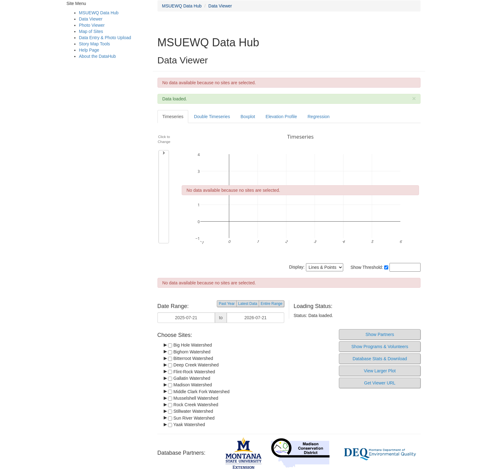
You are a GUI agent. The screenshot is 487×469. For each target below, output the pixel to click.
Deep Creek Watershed (193, 364)
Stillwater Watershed (190, 411)
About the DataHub (97, 56)
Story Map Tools (94, 43)
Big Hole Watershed (190, 345)
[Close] (414, 98)
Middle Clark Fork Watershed (199, 391)
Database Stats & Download (380, 358)
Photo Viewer (92, 25)
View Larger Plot (379, 370)
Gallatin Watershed (189, 378)
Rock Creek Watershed (193, 404)
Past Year (226, 303)
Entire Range (271, 303)
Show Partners (380, 334)
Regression (318, 116)
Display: (316, 267)
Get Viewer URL (379, 382)
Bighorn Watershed (189, 351)
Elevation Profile (281, 116)
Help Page (89, 50)
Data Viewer (90, 18)
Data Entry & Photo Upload (105, 37)
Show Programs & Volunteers (379, 346)
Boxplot (247, 116)
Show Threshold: (369, 267)
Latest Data (247, 303)
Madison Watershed (190, 384)
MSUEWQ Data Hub (99, 12)
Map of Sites (91, 31)
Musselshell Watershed (193, 398)
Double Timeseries (212, 116)
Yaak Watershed (186, 424)
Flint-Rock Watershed (191, 371)
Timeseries (173, 116)
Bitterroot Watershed (190, 358)
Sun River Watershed (191, 418)
